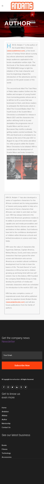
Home (4, 408)
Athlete (4, 416)
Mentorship (6, 424)
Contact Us (6, 427)
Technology (6, 453)
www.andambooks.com (15, 302)
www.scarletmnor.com (16, 51)
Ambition (5, 412)
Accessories (6, 457)
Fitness (4, 449)
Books (4, 445)
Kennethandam (15, 379)
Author (4, 420)
